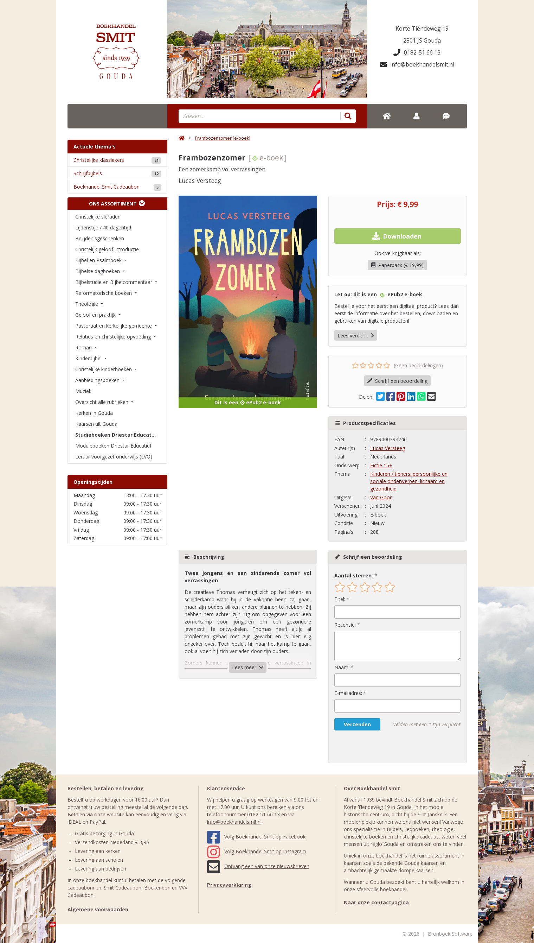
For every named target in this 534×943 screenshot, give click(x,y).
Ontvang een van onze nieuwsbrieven (258, 866)
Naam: (341, 667)
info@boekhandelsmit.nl (417, 64)
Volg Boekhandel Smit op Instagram (256, 851)
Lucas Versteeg (387, 448)
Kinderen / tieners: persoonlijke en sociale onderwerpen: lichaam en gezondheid (409, 481)
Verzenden (357, 724)
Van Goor (381, 497)
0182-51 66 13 (416, 52)
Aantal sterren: (353, 575)
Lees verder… (355, 335)
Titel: (339, 599)
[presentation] (379, 746)
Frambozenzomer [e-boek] (222, 138)
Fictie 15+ (381, 465)
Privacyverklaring (229, 884)
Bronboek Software (450, 933)
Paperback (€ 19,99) (397, 265)
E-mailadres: (348, 693)
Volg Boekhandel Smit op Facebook (256, 836)
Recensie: (345, 624)
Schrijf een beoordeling (397, 381)
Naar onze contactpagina (376, 902)
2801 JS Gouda (422, 40)
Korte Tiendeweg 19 (422, 28)
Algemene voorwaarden (97, 909)
